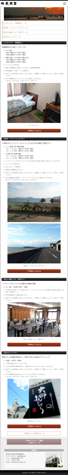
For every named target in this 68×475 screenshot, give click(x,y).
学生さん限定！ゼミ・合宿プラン (14, 32)
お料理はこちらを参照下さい (33, 433)
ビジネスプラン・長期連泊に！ (14, 23)
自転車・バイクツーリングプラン (14, 27)
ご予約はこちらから (34, 131)
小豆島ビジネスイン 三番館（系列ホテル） (34, 442)
